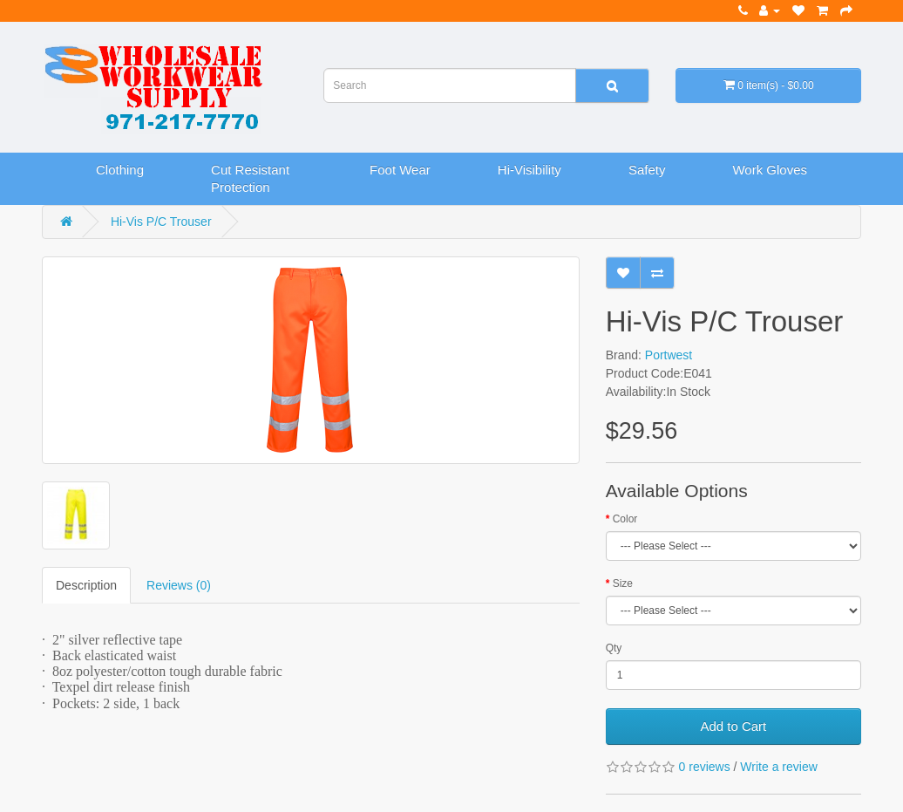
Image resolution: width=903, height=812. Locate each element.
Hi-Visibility (529, 169)
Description (86, 585)
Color (625, 519)
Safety (647, 169)
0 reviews (704, 767)
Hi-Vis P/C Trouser (161, 222)
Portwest (668, 355)
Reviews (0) (178, 585)
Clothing (120, 169)
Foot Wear (400, 169)
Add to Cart (733, 726)
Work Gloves (769, 169)
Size (623, 583)
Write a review (778, 767)
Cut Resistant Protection (250, 178)
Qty (614, 648)
